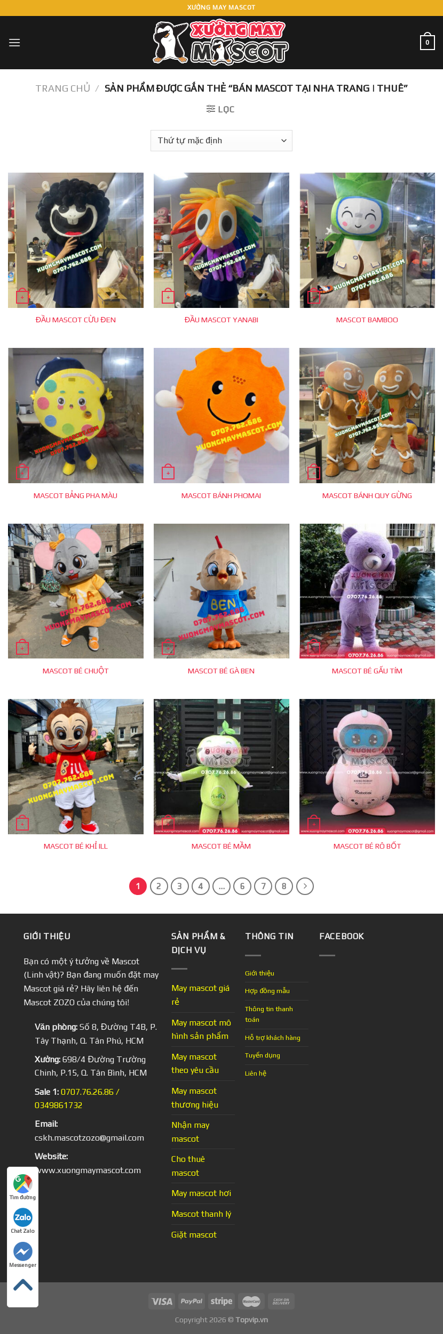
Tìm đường (23, 1187)
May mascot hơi (201, 1193)
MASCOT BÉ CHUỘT (76, 670)
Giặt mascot (194, 1235)
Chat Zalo (23, 1221)
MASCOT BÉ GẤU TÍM (367, 670)
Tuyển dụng (262, 1055)
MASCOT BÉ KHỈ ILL (76, 846)
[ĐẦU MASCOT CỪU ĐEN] (76, 240)
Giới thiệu (259, 973)
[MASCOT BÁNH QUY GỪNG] (367, 415)
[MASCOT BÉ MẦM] (221, 766)
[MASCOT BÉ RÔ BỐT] (367, 766)
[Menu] (14, 42)
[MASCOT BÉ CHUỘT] (76, 591)
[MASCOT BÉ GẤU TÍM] (367, 591)
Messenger (22, 1255)
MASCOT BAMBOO (367, 319)
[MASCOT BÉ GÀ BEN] (221, 591)
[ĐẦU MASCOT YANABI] (221, 240)
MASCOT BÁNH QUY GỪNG (367, 495)
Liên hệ (255, 1073)
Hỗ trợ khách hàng (272, 1038)
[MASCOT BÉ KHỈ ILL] (76, 766)
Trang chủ (62, 88)
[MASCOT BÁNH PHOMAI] (221, 415)
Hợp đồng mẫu (267, 991)
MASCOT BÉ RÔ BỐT (367, 846)
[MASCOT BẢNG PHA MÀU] (76, 415)
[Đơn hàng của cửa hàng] (221, 140)
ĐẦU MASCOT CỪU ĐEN (76, 319)
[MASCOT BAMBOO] (367, 240)
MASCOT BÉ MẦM (221, 846)
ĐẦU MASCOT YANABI (221, 319)
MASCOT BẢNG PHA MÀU (75, 495)
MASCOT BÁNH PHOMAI (221, 495)
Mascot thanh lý (201, 1214)
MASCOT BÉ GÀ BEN (221, 670)
